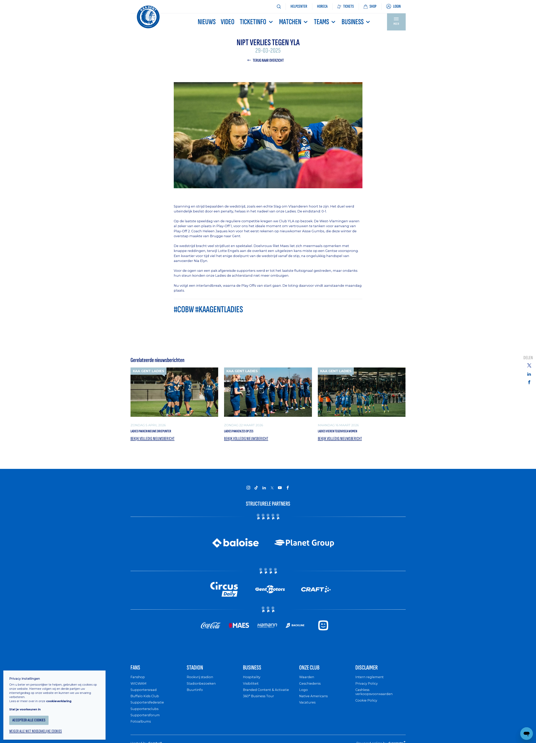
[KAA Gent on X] (272, 490)
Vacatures (308, 708)
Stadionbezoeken (202, 689)
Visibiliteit (251, 689)
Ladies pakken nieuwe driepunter (161, 432)
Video (227, 22)
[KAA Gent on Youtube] (280, 490)
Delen (528, 357)
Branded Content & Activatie (268, 695)
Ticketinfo (257, 22)
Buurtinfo (195, 695)
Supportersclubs (145, 714)
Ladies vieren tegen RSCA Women (347, 432)
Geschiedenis (311, 689)
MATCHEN (294, 22)
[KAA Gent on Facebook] (288, 490)
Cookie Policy (367, 706)
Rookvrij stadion (201, 683)
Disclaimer (370, 672)
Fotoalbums (141, 727)
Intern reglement (370, 683)
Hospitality (252, 683)
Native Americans (315, 702)
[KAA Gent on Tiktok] (256, 490)
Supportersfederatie (148, 708)
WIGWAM (139, 689)
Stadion (198, 672)
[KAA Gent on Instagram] (248, 490)
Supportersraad (144, 695)
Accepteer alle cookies (32, 717)
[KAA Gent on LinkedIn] (264, 490)
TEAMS (325, 22)
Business (356, 22)
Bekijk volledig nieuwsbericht (154, 441)
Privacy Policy (367, 689)
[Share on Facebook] (529, 382)
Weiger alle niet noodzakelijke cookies (39, 728)
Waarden (307, 683)
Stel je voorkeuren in (27, 706)
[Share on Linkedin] (529, 374)
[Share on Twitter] (529, 365)
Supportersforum (146, 721)
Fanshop (138, 683)
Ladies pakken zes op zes (246, 432)
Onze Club (313, 672)
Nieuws (207, 22)
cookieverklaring (61, 698)
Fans (137, 672)
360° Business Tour (260, 702)
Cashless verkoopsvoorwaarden (375, 697)
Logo (303, 695)
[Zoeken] (279, 6)
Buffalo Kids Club (146, 702)
